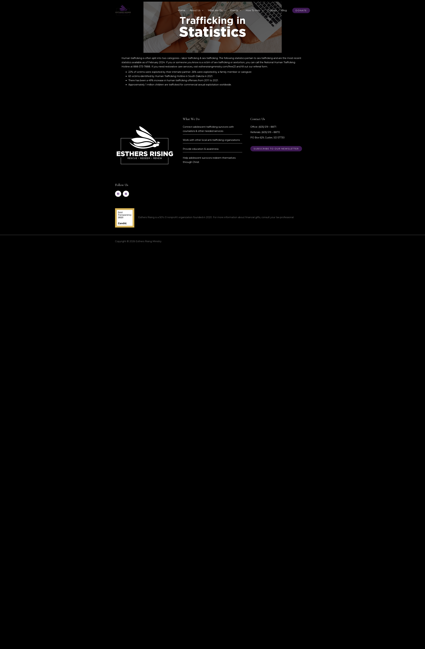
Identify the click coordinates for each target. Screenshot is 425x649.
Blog (284, 10)
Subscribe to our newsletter (276, 148)
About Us (195, 10)
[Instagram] (126, 194)
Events (234, 10)
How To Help (253, 10)
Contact (272, 10)
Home (181, 10)
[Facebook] (118, 194)
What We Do (215, 10)
